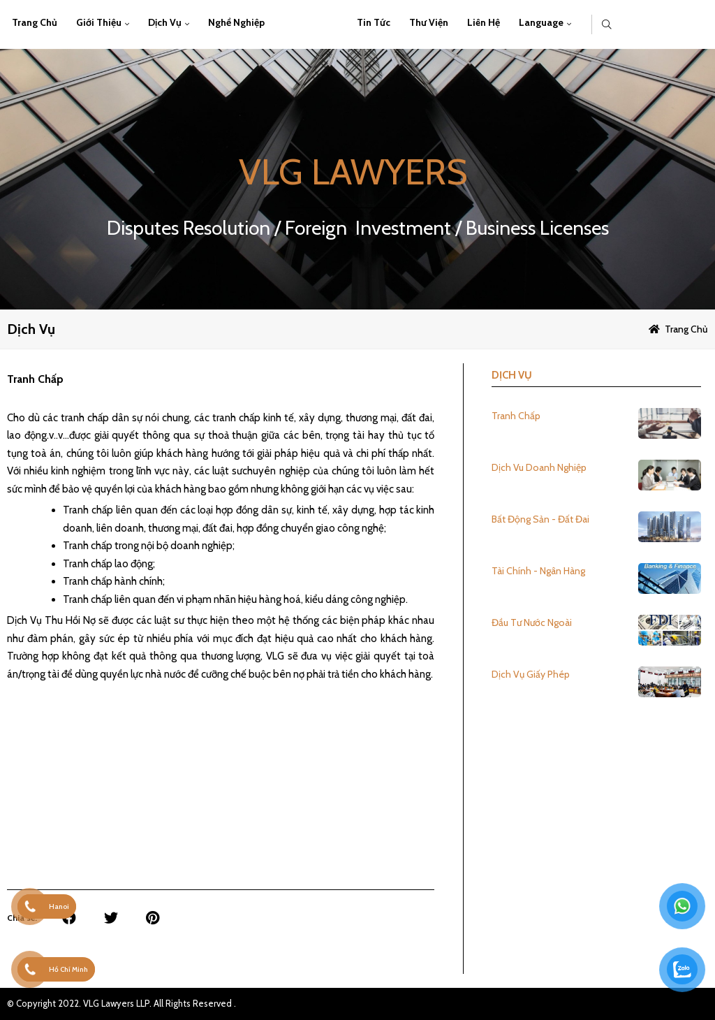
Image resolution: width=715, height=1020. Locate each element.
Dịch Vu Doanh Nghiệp (539, 467)
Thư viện (428, 22)
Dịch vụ (165, 22)
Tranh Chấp (516, 415)
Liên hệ (483, 22)
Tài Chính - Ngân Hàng (538, 570)
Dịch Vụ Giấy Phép (531, 674)
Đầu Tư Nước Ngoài (532, 622)
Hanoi (59, 906)
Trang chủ (34, 22)
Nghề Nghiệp (236, 22)
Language (541, 22)
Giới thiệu (98, 22)
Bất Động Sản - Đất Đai (540, 519)
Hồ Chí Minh (68, 969)
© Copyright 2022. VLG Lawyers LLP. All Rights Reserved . (121, 1003)
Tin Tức (373, 22)
